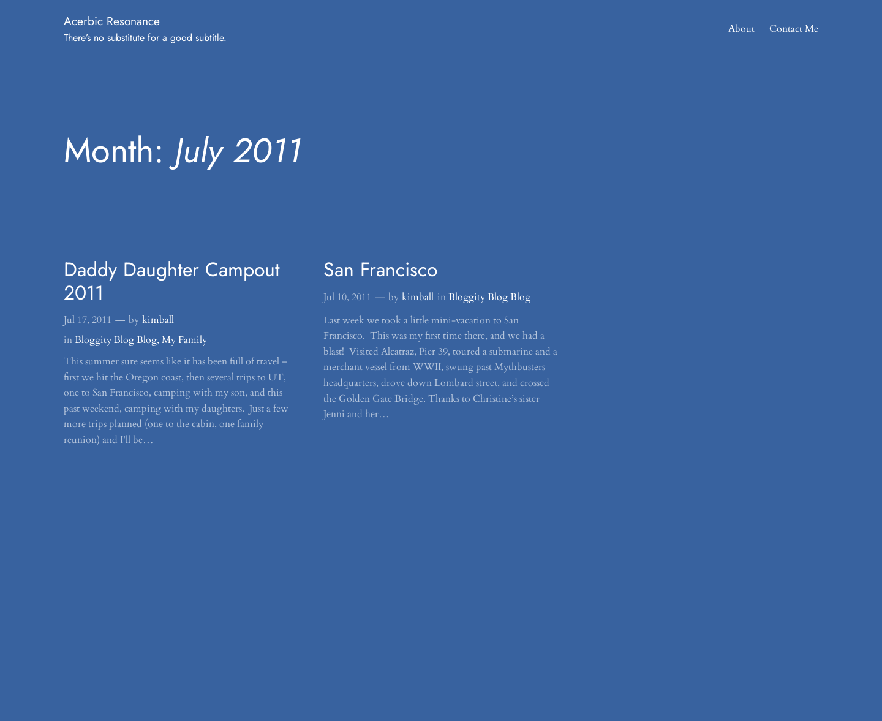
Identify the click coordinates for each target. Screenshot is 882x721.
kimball (158, 320)
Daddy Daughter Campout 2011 (172, 281)
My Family (184, 340)
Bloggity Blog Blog (116, 340)
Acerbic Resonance (112, 20)
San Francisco (380, 269)
